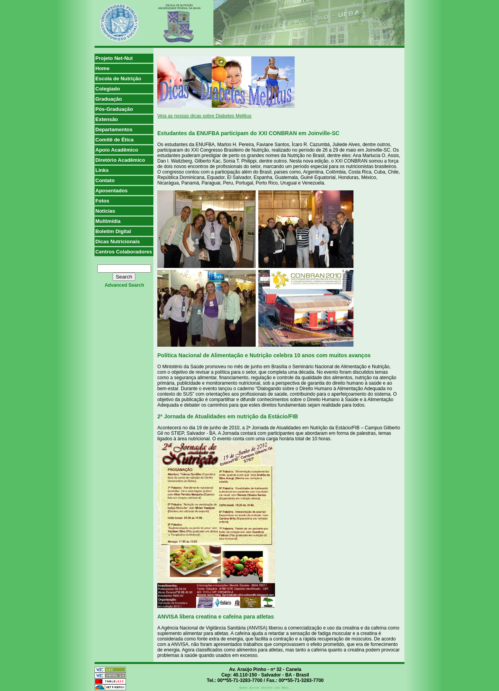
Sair (277, 687)
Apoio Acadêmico (116, 150)
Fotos (102, 201)
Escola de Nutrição (118, 78)
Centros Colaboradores (123, 252)
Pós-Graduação (114, 109)
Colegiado (107, 89)
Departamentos (114, 129)
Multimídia (107, 221)
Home (102, 68)
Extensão (106, 119)
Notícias (105, 211)
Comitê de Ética (114, 140)
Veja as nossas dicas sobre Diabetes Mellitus (204, 116)
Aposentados (111, 191)
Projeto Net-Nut (114, 58)
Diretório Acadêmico (120, 160)
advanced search (124, 285)
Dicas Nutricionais (117, 241)
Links (102, 170)
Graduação (108, 99)
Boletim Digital (113, 231)
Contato (105, 180)
